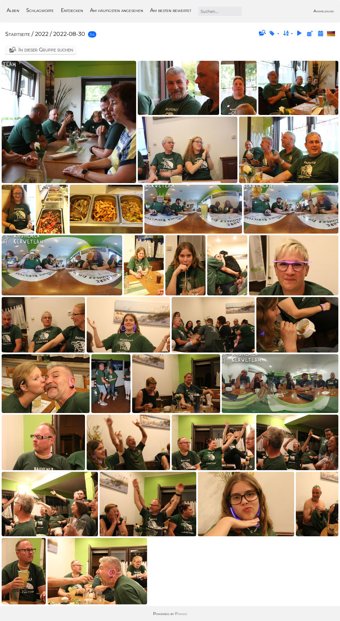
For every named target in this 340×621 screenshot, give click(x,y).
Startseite (17, 34)
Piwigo (181, 613)
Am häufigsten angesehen (116, 10)
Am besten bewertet (170, 10)
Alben (13, 10)
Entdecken (72, 10)
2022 (41, 34)
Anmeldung (323, 10)
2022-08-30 (69, 34)
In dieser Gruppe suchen (45, 50)
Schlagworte (40, 10)
